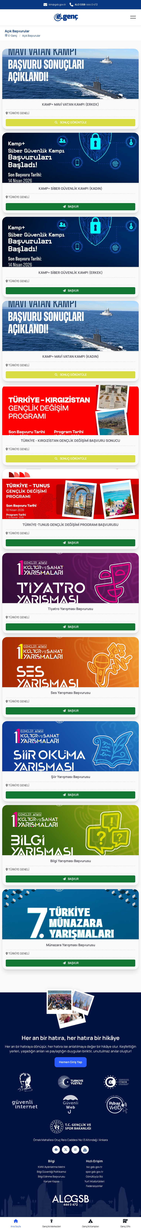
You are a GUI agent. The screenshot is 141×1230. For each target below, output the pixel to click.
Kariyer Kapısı (51, 1181)
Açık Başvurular (31, 35)
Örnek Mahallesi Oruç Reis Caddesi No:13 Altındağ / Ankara (70, 1139)
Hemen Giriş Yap (70, 1062)
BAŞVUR (70, 206)
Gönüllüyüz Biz (94, 1176)
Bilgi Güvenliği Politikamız (51, 1171)
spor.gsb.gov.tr (94, 1171)
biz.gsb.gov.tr (94, 1167)
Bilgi (51, 1161)
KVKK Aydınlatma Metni (51, 1167)
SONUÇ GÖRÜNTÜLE (70, 122)
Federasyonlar (94, 1186)
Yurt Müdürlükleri (94, 1181)
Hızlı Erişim (94, 1161)
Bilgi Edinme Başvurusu (51, 1176)
